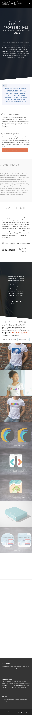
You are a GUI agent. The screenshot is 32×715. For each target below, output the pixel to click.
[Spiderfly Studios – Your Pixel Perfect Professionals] (13, 3)
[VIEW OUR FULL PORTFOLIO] (10, 339)
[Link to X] (19, 713)
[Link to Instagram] (24, 713)
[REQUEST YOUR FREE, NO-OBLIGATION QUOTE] (15, 155)
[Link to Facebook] (21, 713)
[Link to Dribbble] (26, 713)
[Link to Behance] (29, 713)
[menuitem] (29, 3)
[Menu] (29, 3)
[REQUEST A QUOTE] (24, 339)
